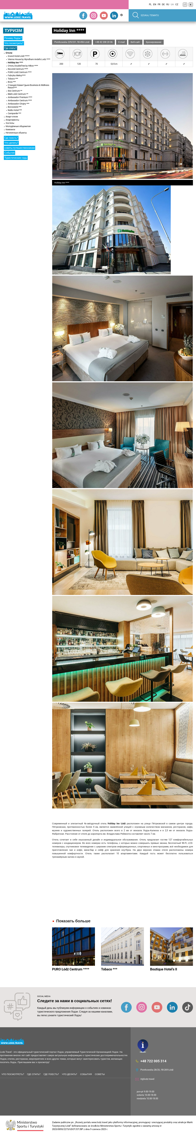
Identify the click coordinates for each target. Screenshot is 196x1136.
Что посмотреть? (13, 43)
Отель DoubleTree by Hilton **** (23, 66)
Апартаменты (12, 120)
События (9, 152)
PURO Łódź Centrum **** (20, 72)
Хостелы (10, 123)
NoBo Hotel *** (15, 110)
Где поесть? (11, 137)
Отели (9, 53)
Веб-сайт (135, 42)
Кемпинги (10, 129)
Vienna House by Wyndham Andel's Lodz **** (29, 59)
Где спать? (10, 48)
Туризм (13, 30)
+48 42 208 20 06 (104, 42)
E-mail (121, 42)
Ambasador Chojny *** (18, 103)
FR (159, 4)
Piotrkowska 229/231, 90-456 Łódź (71, 42)
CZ (176, 4)
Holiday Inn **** (15, 62)
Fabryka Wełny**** (17, 75)
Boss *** (12, 82)
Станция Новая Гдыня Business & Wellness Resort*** (28, 86)
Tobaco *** (13, 78)
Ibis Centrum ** (15, 91)
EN (154, 4)
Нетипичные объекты (16, 132)
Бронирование (153, 42)
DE (163, 4)
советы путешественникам (19, 147)
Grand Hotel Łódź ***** (19, 56)
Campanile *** (14, 113)
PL (150, 4)
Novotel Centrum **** (18, 69)
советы (100, 1074)
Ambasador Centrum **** (20, 100)
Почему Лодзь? (13, 38)
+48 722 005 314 (153, 1061)
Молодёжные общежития (18, 126)
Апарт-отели (12, 116)
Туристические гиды (15, 157)
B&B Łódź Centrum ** (18, 94)
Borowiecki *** (14, 107)
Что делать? (11, 142)
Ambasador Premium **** (20, 97)
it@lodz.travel (147, 1079)
